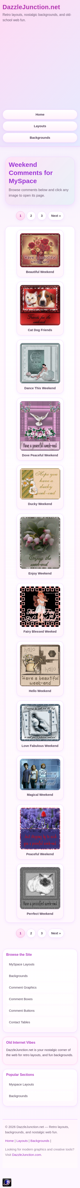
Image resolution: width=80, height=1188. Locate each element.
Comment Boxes (21, 999)
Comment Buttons (22, 1010)
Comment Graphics (22, 987)
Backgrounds (40, 137)
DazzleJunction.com (26, 1154)
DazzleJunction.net (31, 7)
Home (40, 114)
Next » (56, 215)
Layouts (40, 126)
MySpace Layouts (21, 964)
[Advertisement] (40, 66)
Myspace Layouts (21, 1084)
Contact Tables (19, 1022)
